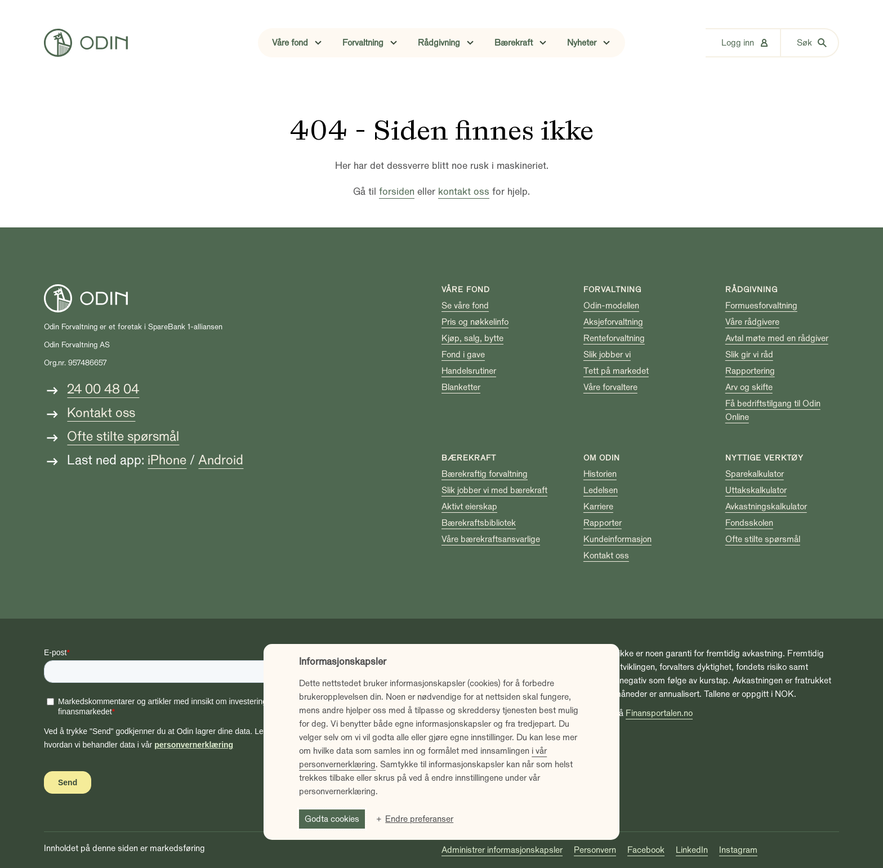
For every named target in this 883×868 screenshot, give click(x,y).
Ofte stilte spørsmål (123, 436)
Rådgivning (751, 289)
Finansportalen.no (659, 713)
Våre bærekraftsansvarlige (491, 539)
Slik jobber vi (607, 354)
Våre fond (466, 289)
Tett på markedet (616, 371)
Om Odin (601, 458)
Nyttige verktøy (764, 458)
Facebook (646, 850)
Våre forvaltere (610, 387)
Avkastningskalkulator (766, 506)
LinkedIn (692, 850)
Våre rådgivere (752, 322)
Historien (600, 474)
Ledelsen (600, 490)
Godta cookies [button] (332, 819)
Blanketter (461, 387)
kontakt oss (463, 191)
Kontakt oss (101, 413)
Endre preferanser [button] (419, 819)
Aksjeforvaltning (613, 322)
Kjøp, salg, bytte (472, 338)
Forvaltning (612, 289)
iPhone (167, 460)
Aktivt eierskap (469, 506)
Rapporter (602, 523)
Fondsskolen (749, 523)
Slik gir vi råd (749, 354)
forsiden (396, 191)
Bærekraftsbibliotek (479, 523)
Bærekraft (469, 458)
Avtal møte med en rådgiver (776, 338)
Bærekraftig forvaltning (485, 474)
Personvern (595, 850)
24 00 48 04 (103, 389)
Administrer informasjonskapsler (502, 850)
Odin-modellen (611, 305)
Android (220, 460)
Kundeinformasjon (617, 539)
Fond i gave (463, 354)
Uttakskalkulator (756, 490)
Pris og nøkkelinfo (475, 322)
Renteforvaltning (614, 338)
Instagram (738, 850)
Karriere (598, 506)
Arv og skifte (749, 387)
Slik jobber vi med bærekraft (494, 490)
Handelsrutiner (469, 371)
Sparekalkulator (754, 474)
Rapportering (750, 371)
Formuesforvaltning (761, 305)
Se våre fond (465, 305)
